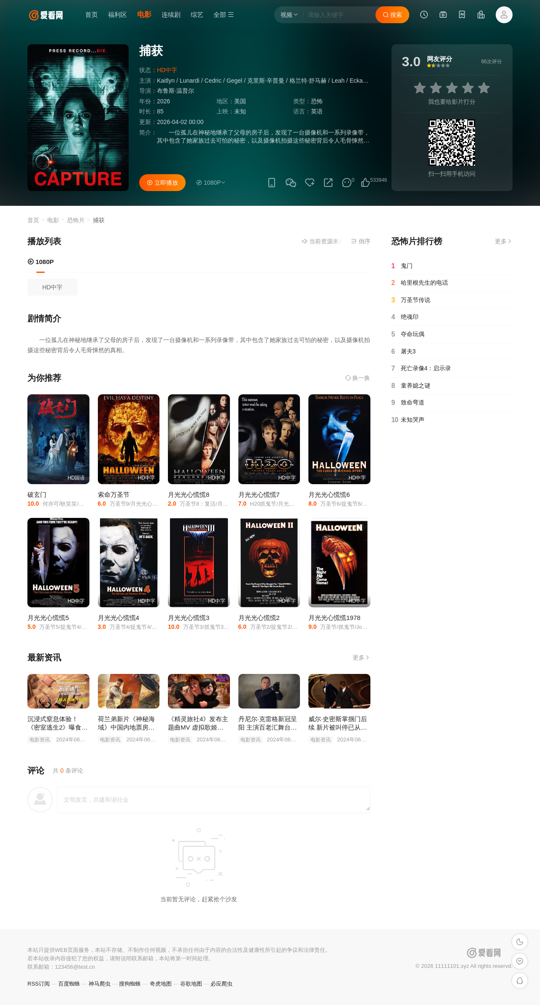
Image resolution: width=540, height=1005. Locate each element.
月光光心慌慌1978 (334, 617)
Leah (338, 80)
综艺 (197, 14)
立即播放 (162, 182)
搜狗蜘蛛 (130, 984)
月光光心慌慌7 (259, 494)
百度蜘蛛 (69, 984)
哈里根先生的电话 (420, 283)
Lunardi (190, 80)
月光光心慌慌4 (118, 617)
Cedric (213, 80)
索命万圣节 (114, 494)
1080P (40, 261)
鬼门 (402, 266)
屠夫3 (404, 352)
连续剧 (171, 14)
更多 (361, 657)
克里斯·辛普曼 (265, 80)
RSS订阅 (38, 984)
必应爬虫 (221, 984)
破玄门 (36, 494)
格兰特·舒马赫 (308, 80)
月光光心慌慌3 (188, 617)
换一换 (357, 378)
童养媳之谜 (411, 386)
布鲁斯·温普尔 (175, 90)
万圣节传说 (411, 300)
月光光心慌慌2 (259, 617)
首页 (91, 14)
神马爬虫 (100, 984)
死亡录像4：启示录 (421, 368)
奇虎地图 (161, 984)
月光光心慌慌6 (329, 494)
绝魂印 (405, 317)
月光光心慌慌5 (48, 617)
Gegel (234, 80)
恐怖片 (76, 220)
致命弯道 (408, 403)
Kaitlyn (166, 80)
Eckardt (360, 80)
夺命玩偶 (408, 334)
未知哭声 (408, 420)
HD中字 (52, 287)
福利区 (117, 14)
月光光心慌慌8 (188, 494)
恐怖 (317, 101)
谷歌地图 (191, 984)
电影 (144, 15)
